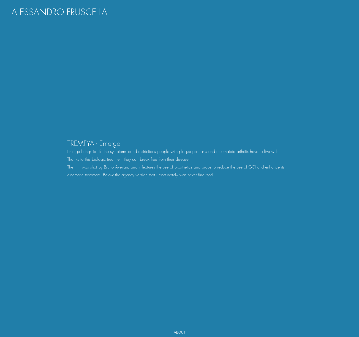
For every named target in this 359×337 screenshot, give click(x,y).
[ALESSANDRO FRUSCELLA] (59, 12)
